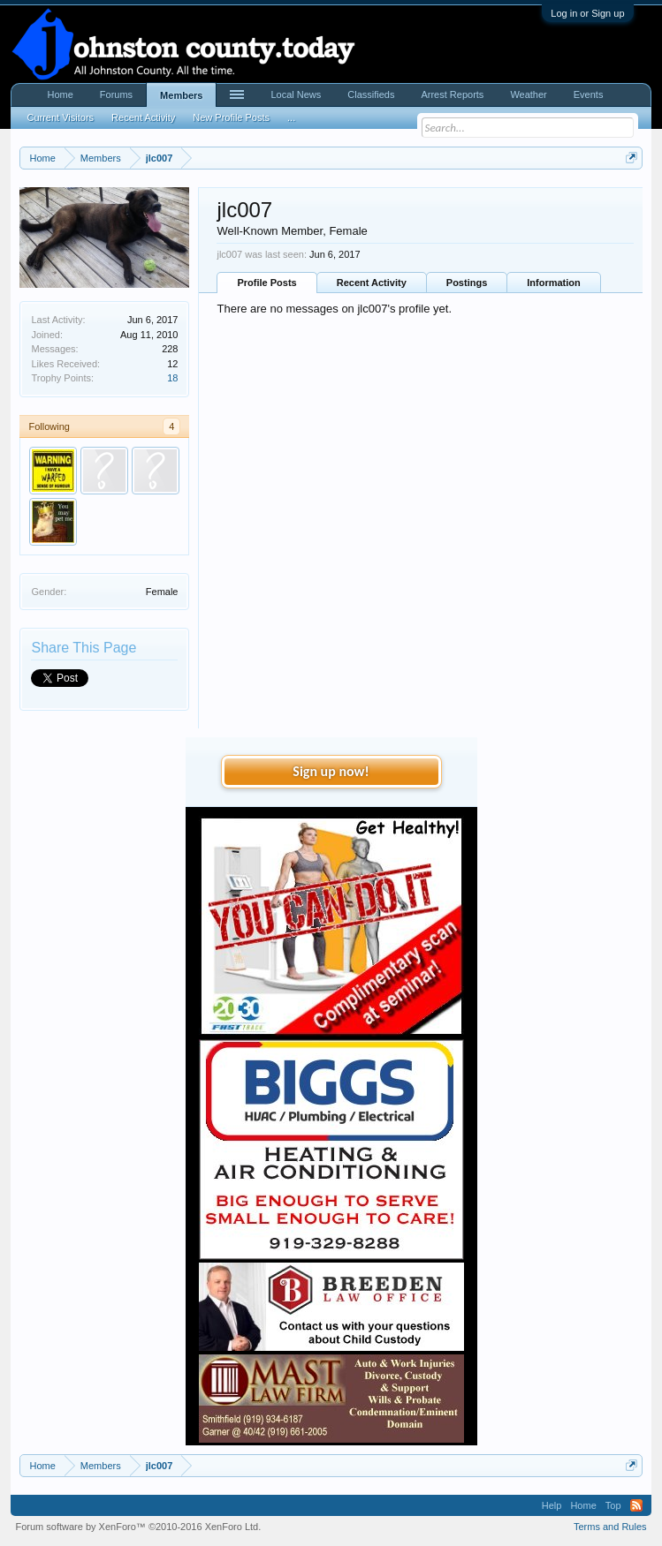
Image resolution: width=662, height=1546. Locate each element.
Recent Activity (372, 282)
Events (589, 94)
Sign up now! (331, 771)
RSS (636, 1505)
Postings (466, 282)
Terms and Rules (610, 1526)
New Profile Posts (231, 117)
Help (552, 1505)
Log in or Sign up (587, 13)
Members (181, 95)
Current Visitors (60, 117)
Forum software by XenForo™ (138, 1526)
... (291, 117)
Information (554, 282)
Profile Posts (266, 282)
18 (172, 378)
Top (613, 1505)
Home (59, 94)
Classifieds (370, 94)
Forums (116, 94)
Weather (528, 94)
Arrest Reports (452, 94)
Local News (295, 94)
